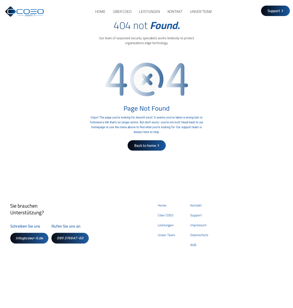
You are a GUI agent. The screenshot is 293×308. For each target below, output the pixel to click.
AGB (193, 248)
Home (100, 11)
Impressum (198, 228)
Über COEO (122, 11)
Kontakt (196, 208)
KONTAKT (175, 11)
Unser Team (201, 11)
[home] (24, 11)
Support (196, 218)
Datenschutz (199, 238)
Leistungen (149, 11)
